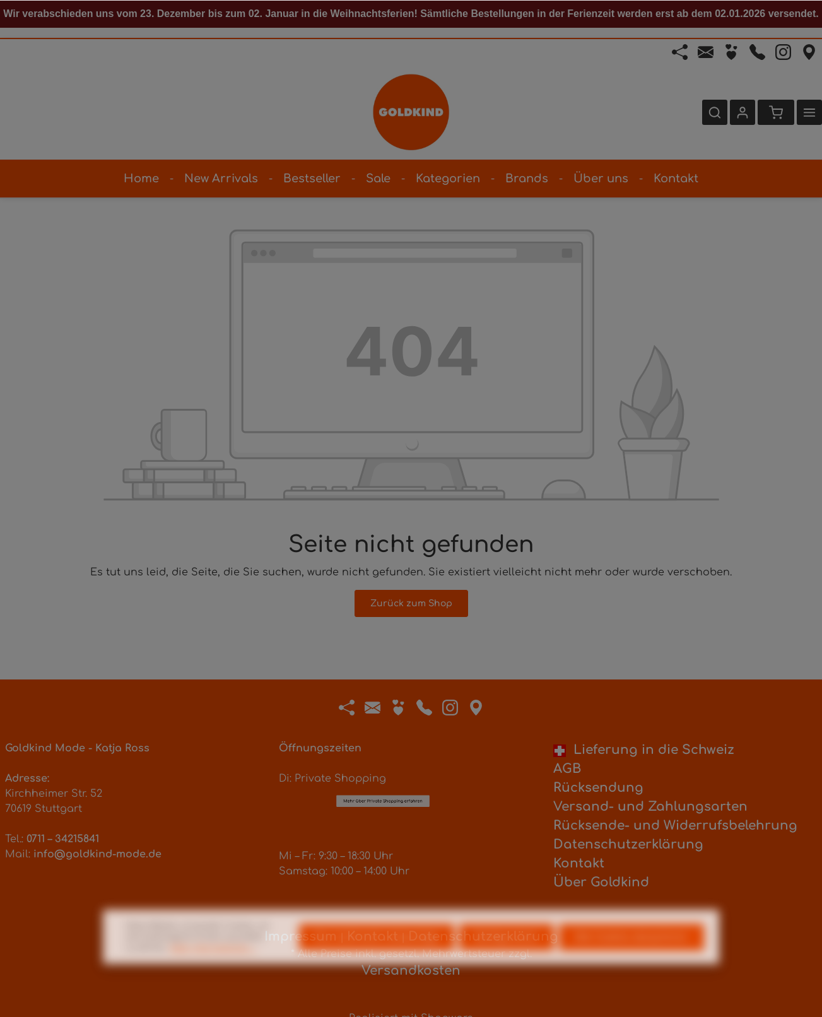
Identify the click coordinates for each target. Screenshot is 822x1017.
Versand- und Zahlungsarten (650, 806)
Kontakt (578, 863)
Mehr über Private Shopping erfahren (383, 731)
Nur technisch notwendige (376, 963)
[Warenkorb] (776, 112)
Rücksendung (598, 787)
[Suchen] (714, 112)
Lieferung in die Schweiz (643, 750)
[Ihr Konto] (742, 112)
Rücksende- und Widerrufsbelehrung (675, 825)
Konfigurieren (506, 963)
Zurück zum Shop (411, 603)
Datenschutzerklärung (628, 844)
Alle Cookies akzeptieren (631, 963)
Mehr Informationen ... (213, 974)
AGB (567, 768)
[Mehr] (809, 112)
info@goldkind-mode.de (97, 854)
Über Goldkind (601, 882)
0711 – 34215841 (62, 839)
